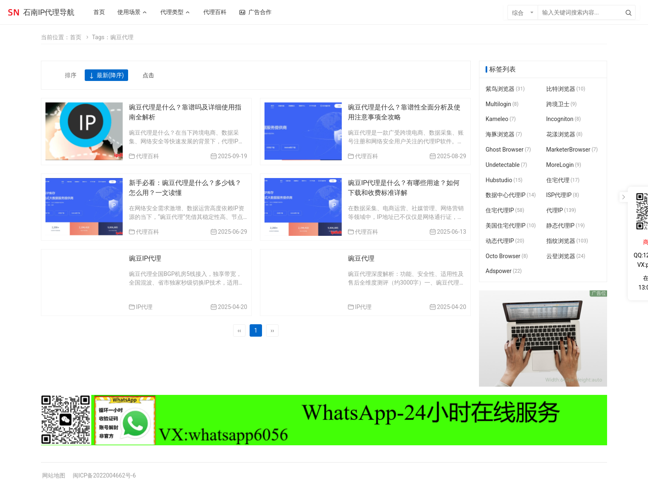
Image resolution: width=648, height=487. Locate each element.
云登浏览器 (566, 256)
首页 (75, 37)
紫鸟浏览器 (505, 89)
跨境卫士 (561, 104)
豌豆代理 (361, 258)
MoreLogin (563, 165)
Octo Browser (507, 256)
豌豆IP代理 (145, 258)
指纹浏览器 (567, 241)
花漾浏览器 (564, 134)
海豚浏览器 (504, 134)
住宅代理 (563, 180)
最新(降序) (106, 75)
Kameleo (501, 119)
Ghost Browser (508, 149)
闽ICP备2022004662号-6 (104, 475)
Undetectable (506, 165)
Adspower (504, 271)
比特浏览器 (566, 89)
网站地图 (53, 475)
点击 (148, 75)
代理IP (561, 210)
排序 (70, 75)
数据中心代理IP (511, 195)
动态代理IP (505, 241)
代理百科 (147, 156)
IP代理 (144, 307)
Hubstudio (504, 180)
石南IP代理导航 (48, 12)
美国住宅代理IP (511, 225)
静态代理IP (565, 225)
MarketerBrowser (572, 149)
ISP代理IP (562, 195)
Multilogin (502, 104)
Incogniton (563, 119)
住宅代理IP (505, 210)
